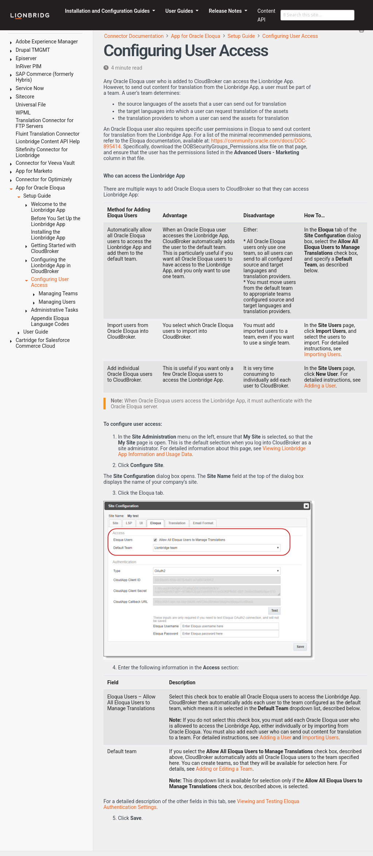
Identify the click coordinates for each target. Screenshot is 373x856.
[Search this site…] (317, 15)
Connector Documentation (134, 36)
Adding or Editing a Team (224, 769)
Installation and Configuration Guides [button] (108, 11)
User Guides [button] (180, 11)
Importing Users (322, 354)
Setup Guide (241, 36)
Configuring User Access (290, 36)
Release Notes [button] (226, 11)
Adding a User (319, 386)
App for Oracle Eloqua (195, 36)
